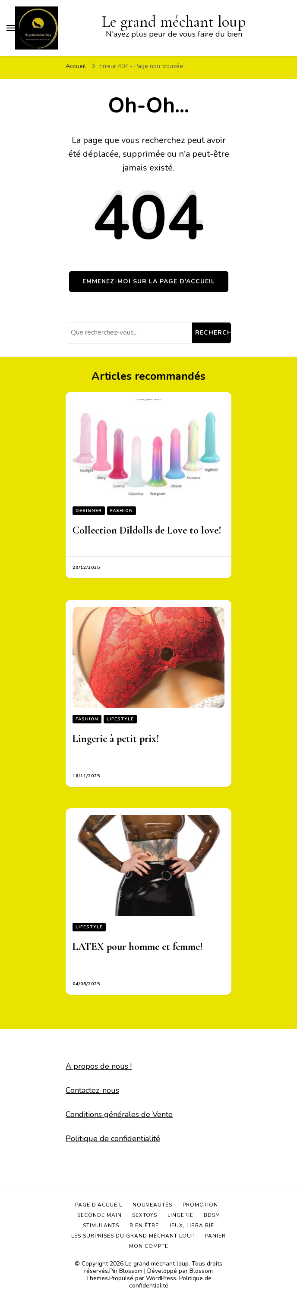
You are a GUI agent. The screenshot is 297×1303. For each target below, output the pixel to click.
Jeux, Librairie (191, 1225)
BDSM (212, 1215)
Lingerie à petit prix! (116, 738)
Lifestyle (120, 719)
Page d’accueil (98, 1204)
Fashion (121, 511)
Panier (215, 1235)
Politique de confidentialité (113, 1138)
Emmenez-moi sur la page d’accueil (148, 281)
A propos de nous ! (99, 1066)
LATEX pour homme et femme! (138, 946)
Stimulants (101, 1225)
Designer (89, 511)
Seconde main (99, 1215)
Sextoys (144, 1215)
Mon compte (148, 1246)
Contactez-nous (92, 1090)
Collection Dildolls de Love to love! (147, 530)
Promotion (200, 1204)
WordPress (161, 1278)
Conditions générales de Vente (119, 1114)
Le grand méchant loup (157, 1264)
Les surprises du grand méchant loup (133, 1235)
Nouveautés (152, 1204)
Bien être (144, 1225)
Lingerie (180, 1215)
